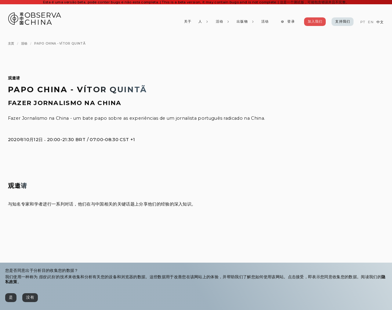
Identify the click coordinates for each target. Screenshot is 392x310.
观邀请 (14, 78)
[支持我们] (343, 21)
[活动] (265, 21)
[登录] (287, 21)
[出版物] (245, 21)
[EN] (370, 22)
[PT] (362, 22)
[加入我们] (315, 21)
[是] (10, 297)
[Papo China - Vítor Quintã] (59, 43)
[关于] (187, 21)
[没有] (30, 297)
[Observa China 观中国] (34, 23)
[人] (204, 21)
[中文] (380, 22)
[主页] (11, 43)
